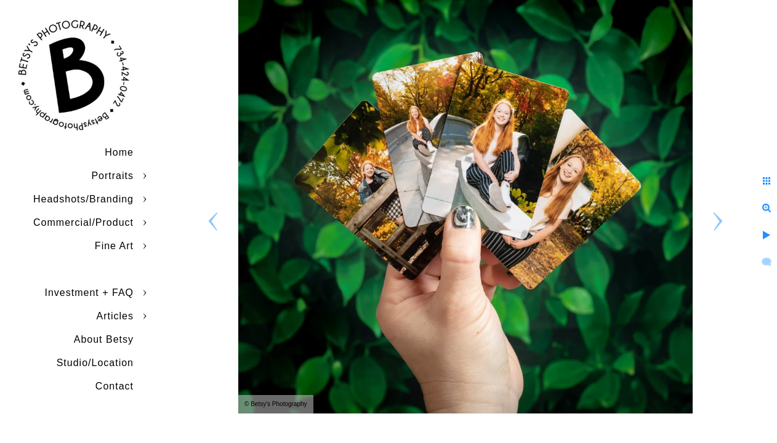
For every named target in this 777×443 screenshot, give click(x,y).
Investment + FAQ (89, 292)
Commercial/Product (83, 222)
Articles (115, 316)
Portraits (112, 175)
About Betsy (104, 339)
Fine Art (114, 246)
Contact (114, 386)
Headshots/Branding (83, 199)
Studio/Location (95, 362)
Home (119, 152)
